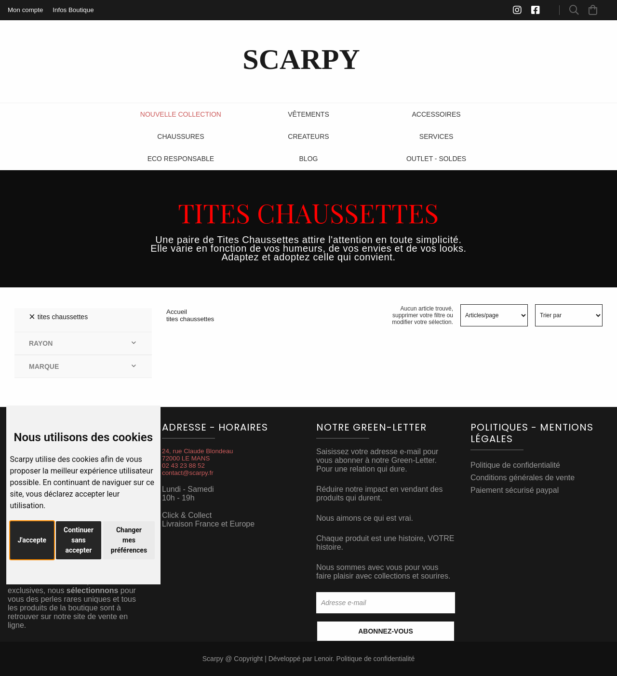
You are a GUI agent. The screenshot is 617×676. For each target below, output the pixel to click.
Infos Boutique (73, 10)
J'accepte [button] (32, 540)
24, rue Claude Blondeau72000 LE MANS (197, 454)
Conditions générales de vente (522, 477)
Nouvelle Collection (180, 114)
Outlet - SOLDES (436, 158)
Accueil (176, 311)
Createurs (308, 136)
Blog (308, 158)
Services (436, 136)
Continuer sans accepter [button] (79, 540)
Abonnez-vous (385, 631)
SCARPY (301, 59)
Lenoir (323, 658)
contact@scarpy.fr (188, 472)
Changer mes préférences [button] (129, 540)
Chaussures (180, 136)
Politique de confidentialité (515, 465)
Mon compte (25, 10)
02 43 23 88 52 (183, 465)
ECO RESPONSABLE (181, 158)
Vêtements (308, 114)
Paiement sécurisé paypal (514, 490)
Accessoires (436, 114)
